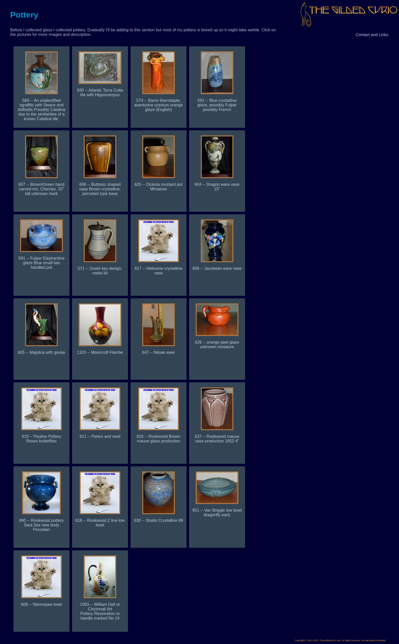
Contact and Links (372, 35)
